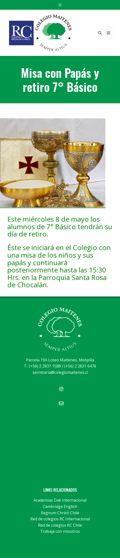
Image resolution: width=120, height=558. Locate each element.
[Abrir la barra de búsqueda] (100, 33)
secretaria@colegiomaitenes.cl (60, 372)
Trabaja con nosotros (60, 531)
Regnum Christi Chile (60, 512)
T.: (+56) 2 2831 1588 (42, 366)
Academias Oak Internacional (60, 500)
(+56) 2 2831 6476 (80, 366)
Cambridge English (60, 506)
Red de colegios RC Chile (60, 525)
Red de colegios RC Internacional (60, 519)
